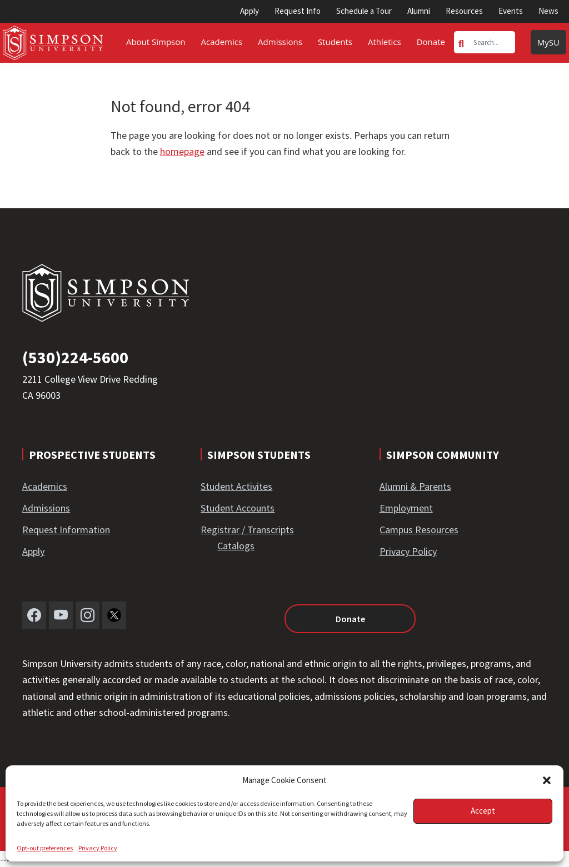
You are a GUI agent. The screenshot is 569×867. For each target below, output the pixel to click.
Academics (44, 486)
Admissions (46, 508)
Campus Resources (419, 529)
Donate (350, 618)
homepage (182, 151)
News (548, 11)
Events (510, 11)
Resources (464, 11)
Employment (406, 508)
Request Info (297, 11)
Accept (483, 810)
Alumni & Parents (415, 486)
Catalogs (235, 545)
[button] (546, 780)
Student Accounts (237, 508)
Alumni (418, 11)
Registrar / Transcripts (247, 529)
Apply (249, 11)
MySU (548, 42)
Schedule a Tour (364, 11)
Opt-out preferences (45, 848)
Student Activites (236, 486)
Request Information (66, 529)
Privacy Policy (97, 848)
